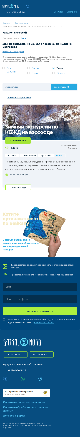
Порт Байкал (46, 155)
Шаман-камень (28, 155)
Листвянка (12, 155)
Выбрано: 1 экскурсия (13, 51)
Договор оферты (14, 415)
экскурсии (40, 354)
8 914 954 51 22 (16, 11)
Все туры (58, 12)
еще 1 (59, 155)
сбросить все (11, 87)
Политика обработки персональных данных (26, 409)
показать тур (18, 187)
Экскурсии (72, 12)
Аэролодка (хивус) (19, 174)
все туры (14, 354)
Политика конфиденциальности (24, 402)
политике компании (44, 322)
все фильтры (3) (62, 87)
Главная (6, 23)
